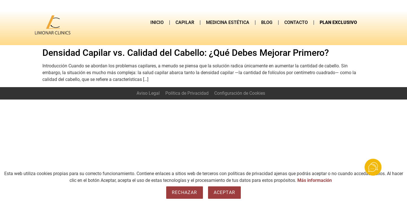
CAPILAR (185, 22)
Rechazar (184, 192)
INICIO (157, 22)
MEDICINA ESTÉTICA (227, 22)
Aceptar (224, 192)
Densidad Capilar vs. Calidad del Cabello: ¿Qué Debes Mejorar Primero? (185, 52)
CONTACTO (296, 22)
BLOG (266, 22)
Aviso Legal (148, 93)
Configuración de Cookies (239, 93)
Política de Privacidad (187, 93)
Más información (314, 180)
